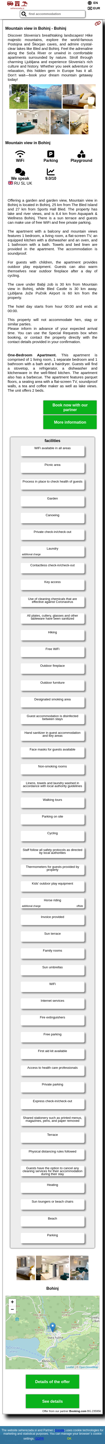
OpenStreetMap (88, 1367)
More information (70, 422)
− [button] (12, 1310)
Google (59, 1430)
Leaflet (70, 1367)
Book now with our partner (70, 407)
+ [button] (12, 1302)
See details (52, 1401)
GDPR (39, 1438)
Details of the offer (52, 1382)
